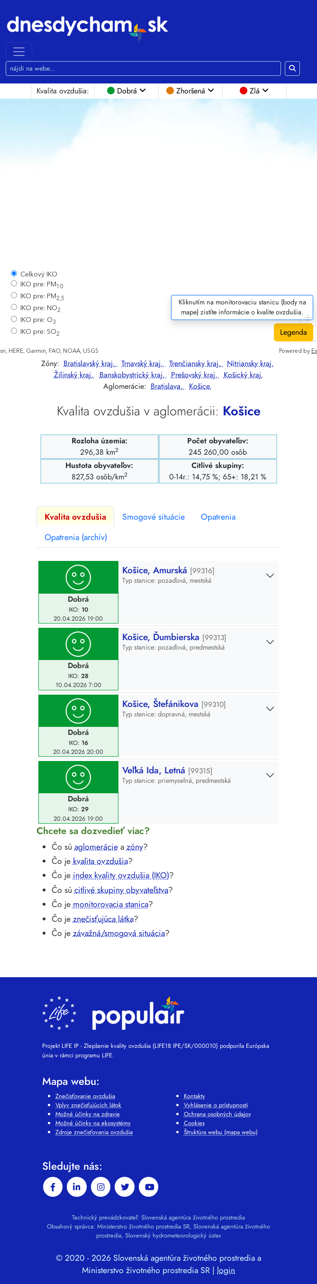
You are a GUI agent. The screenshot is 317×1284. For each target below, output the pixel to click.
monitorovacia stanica (110, 904)
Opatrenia (218, 517)
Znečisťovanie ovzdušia (85, 1096)
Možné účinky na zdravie (87, 1114)
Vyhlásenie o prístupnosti (216, 1105)
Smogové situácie (153, 517)
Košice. (200, 386)
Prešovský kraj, (195, 374)
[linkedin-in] (77, 1187)
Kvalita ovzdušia (75, 517)
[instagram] (101, 1187)
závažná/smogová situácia (119, 933)
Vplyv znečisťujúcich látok (88, 1105)
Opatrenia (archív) (76, 537)
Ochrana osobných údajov (217, 1114)
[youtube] (149, 1187)
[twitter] (125, 1187)
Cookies (194, 1123)
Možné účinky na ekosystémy (93, 1123)
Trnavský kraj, (143, 363)
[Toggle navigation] (19, 51)
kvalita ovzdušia (100, 861)
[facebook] (53, 1187)
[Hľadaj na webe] (143, 68)
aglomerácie (96, 847)
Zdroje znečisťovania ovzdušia (94, 1132)
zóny (135, 847)
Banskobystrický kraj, (133, 374)
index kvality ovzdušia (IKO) (121, 875)
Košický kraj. (243, 374)
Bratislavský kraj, (90, 363)
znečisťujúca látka (103, 919)
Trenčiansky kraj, (196, 363)
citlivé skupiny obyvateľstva (121, 890)
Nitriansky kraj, (250, 363)
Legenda (293, 332)
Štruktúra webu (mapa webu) (221, 1132)
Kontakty (194, 1096)
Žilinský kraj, (75, 374)
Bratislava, (168, 386)
